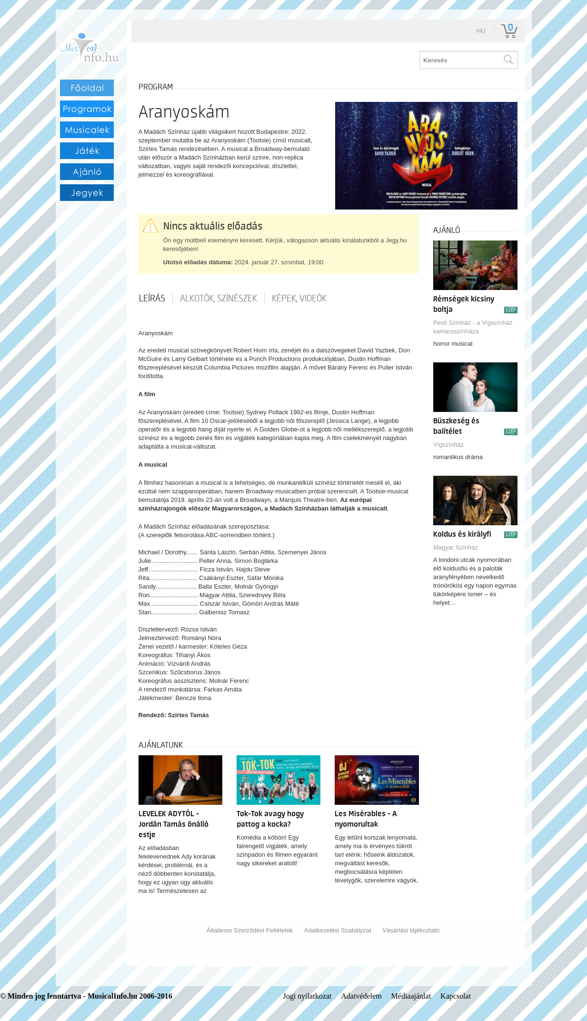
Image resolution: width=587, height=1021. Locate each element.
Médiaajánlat (411, 996)
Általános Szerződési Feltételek (250, 930)
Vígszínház (448, 444)
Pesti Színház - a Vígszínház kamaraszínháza (472, 327)
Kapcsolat (455, 996)
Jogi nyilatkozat (307, 996)
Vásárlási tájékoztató (410, 930)
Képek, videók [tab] (299, 298)
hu (481, 30)
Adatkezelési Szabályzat (337, 930)
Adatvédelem (361, 996)
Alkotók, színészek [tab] (218, 298)
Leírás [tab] (152, 298)
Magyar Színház (455, 547)
